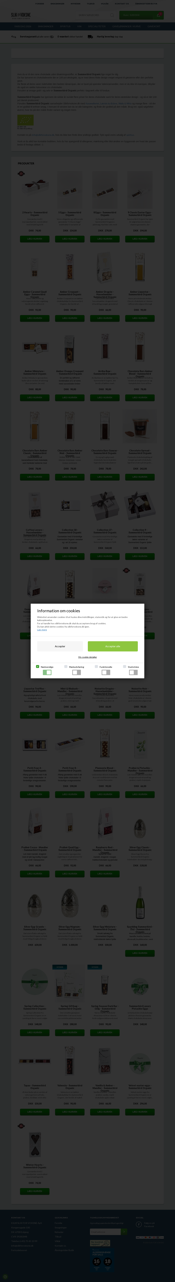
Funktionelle (106, 670)
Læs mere (42, 629)
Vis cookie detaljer (87, 657)
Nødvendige (47, 670)
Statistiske (133, 670)
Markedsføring (76, 670)
